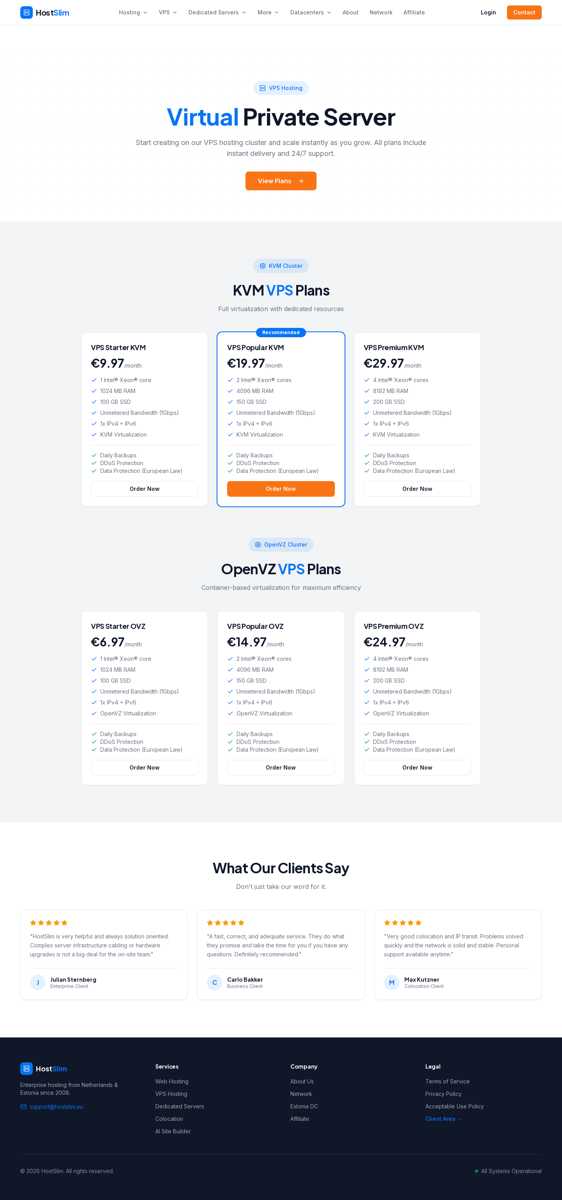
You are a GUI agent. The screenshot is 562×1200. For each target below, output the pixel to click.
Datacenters (311, 12)
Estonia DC (304, 1106)
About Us (302, 1081)
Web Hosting (172, 1081)
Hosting (133, 12)
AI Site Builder (173, 1131)
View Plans (281, 181)
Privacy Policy (443, 1093)
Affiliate (414, 12)
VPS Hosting (171, 1093)
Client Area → (443, 1118)
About (351, 12)
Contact (524, 12)
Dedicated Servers (218, 12)
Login (488, 12)
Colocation (169, 1118)
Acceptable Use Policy (454, 1106)
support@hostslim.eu (51, 1106)
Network (381, 12)
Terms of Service (447, 1081)
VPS (168, 12)
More (268, 12)
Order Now (145, 497)
